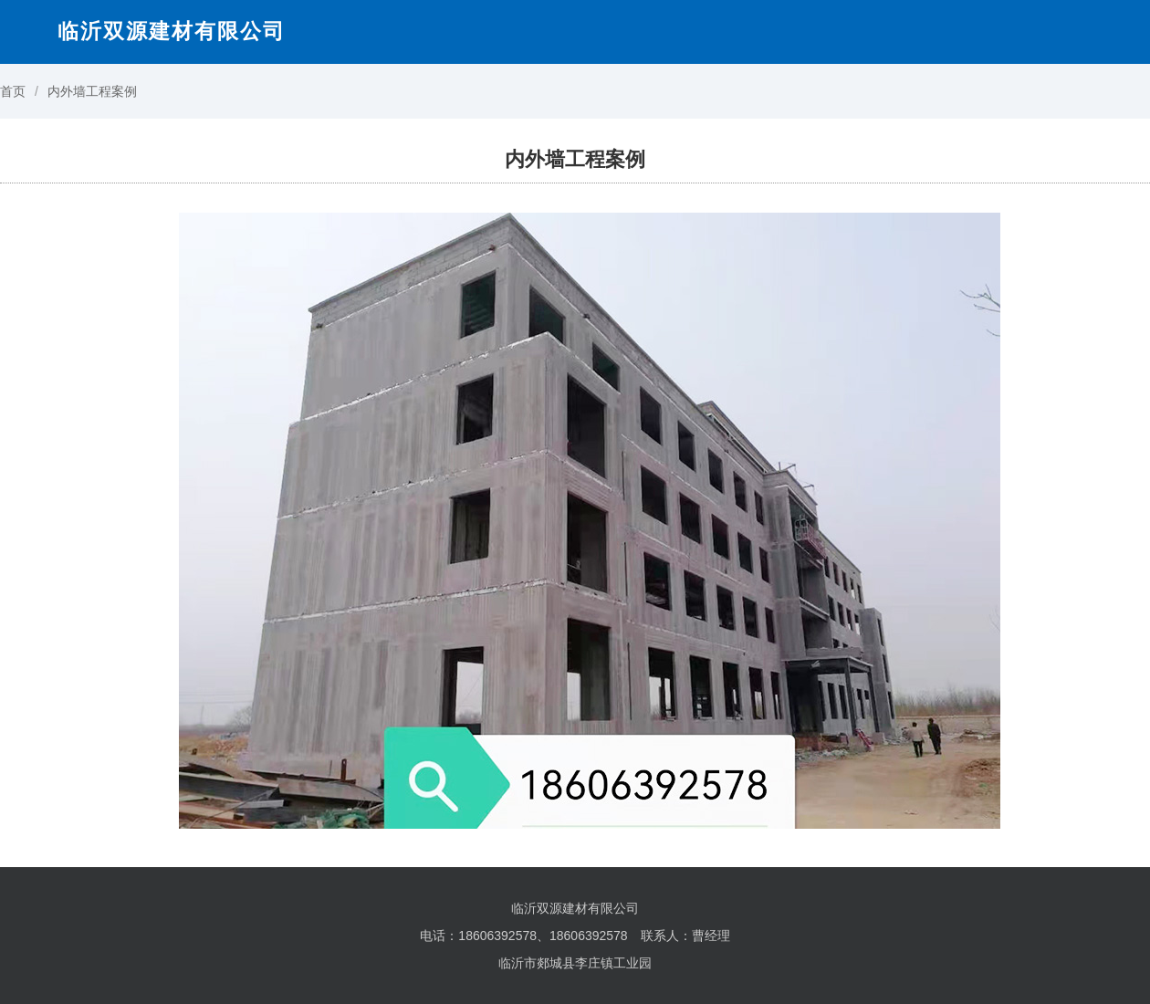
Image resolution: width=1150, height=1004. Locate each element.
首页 (13, 91)
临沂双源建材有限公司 (172, 31)
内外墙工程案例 (92, 91)
